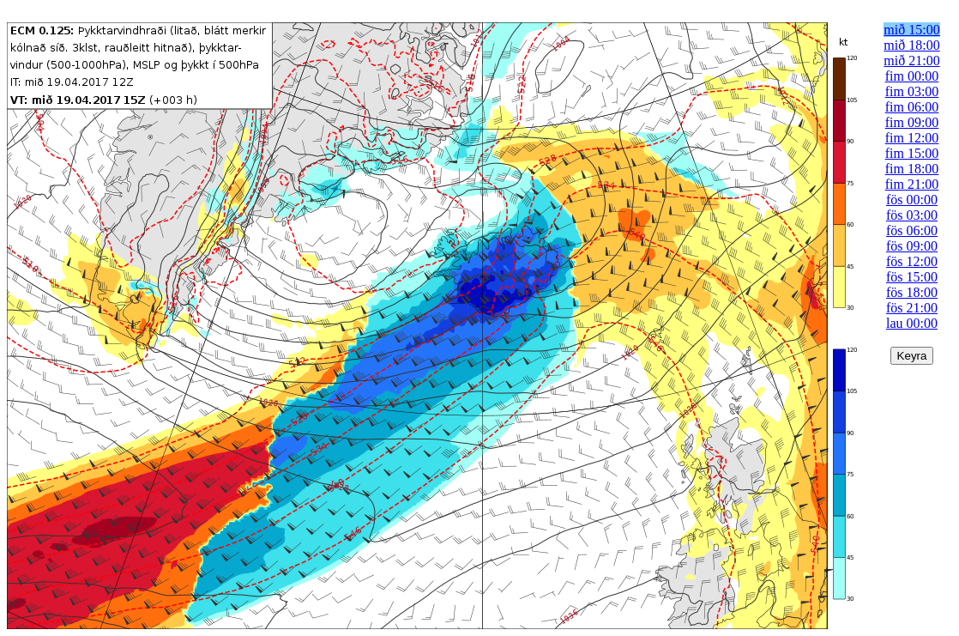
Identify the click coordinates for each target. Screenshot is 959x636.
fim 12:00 (912, 137)
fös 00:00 (912, 199)
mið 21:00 (911, 60)
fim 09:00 (912, 122)
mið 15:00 (911, 29)
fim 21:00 (912, 184)
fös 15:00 (912, 277)
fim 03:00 (912, 91)
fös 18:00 (912, 292)
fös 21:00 (912, 307)
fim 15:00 (912, 153)
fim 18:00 (912, 168)
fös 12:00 (912, 261)
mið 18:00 (911, 45)
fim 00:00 (912, 76)
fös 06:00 (912, 230)
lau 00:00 (912, 323)
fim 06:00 (912, 107)
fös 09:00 (912, 246)
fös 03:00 (912, 215)
